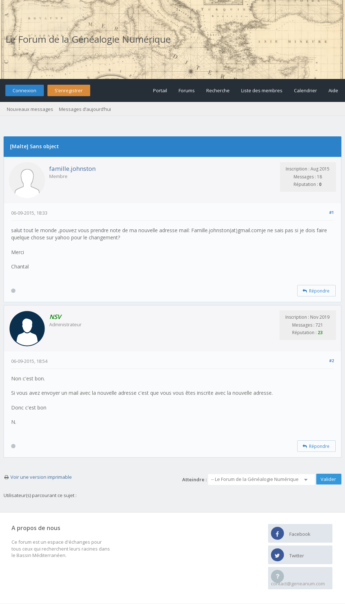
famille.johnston (72, 168)
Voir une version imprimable (41, 477)
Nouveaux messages (30, 109)
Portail (160, 90)
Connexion (24, 90)
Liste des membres (261, 90)
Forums (187, 90)
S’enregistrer (69, 90)
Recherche (218, 90)
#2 (331, 360)
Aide (333, 90)
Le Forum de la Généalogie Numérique (88, 39)
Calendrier (305, 90)
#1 (331, 212)
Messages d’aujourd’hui (85, 109)
